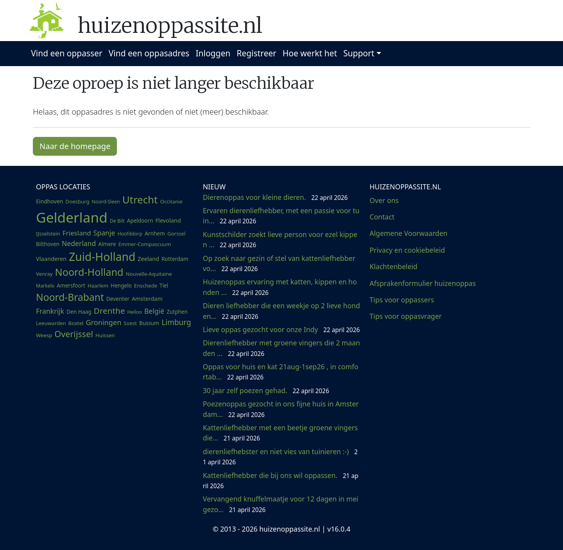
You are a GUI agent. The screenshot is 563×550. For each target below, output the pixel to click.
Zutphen (177, 311)
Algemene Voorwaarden (408, 233)
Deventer (117, 298)
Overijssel (73, 334)
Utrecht (140, 199)
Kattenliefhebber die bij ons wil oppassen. (281, 480)
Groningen (103, 322)
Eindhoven (49, 201)
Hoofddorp (129, 233)
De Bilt (117, 220)
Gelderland (72, 217)
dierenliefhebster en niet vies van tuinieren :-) (280, 456)
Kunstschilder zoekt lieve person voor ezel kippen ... (280, 239)
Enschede (145, 285)
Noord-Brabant (70, 297)
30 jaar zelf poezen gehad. (266, 390)
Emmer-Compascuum (144, 244)
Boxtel (76, 323)
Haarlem (98, 285)
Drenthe (109, 310)
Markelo (45, 285)
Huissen (105, 335)
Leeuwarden (51, 323)
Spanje (104, 232)
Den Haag (78, 311)
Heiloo (134, 312)
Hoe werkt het (310, 53)
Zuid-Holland (102, 256)
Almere (107, 244)
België (154, 311)
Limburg (176, 322)
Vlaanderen (51, 258)
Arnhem (155, 233)
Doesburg (78, 201)
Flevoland (168, 220)
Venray (44, 273)
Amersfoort (71, 285)
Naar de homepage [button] (74, 146)
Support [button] (358, 53)
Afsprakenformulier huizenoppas (422, 283)
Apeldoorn (140, 220)
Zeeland (148, 258)
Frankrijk (50, 311)
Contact (381, 216)
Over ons (383, 200)
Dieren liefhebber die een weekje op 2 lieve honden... (281, 310)
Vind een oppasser (66, 53)
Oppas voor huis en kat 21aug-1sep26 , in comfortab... (281, 371)
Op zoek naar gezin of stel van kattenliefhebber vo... (279, 263)
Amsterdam (147, 298)
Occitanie (171, 201)
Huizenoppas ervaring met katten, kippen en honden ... (280, 287)
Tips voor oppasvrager (405, 316)
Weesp (44, 335)
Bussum (149, 323)
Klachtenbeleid (393, 266)
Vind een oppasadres (149, 53)
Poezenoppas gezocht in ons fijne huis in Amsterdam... (281, 409)
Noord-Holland (89, 272)
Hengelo (121, 285)
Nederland (79, 243)
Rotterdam (174, 258)
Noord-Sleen (106, 201)
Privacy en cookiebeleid (407, 250)
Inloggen (212, 53)
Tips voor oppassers (401, 299)
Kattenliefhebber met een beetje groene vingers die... (280, 432)
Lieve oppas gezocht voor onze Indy (281, 329)
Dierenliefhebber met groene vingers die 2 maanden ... (281, 348)
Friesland (77, 232)
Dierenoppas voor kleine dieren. (275, 197)
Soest (130, 323)
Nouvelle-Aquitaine (149, 273)
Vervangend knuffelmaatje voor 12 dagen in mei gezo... (281, 504)
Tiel (164, 285)
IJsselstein (48, 233)
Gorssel (176, 233)
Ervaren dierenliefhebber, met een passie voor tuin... (281, 215)
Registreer (256, 53)
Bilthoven (47, 244)
